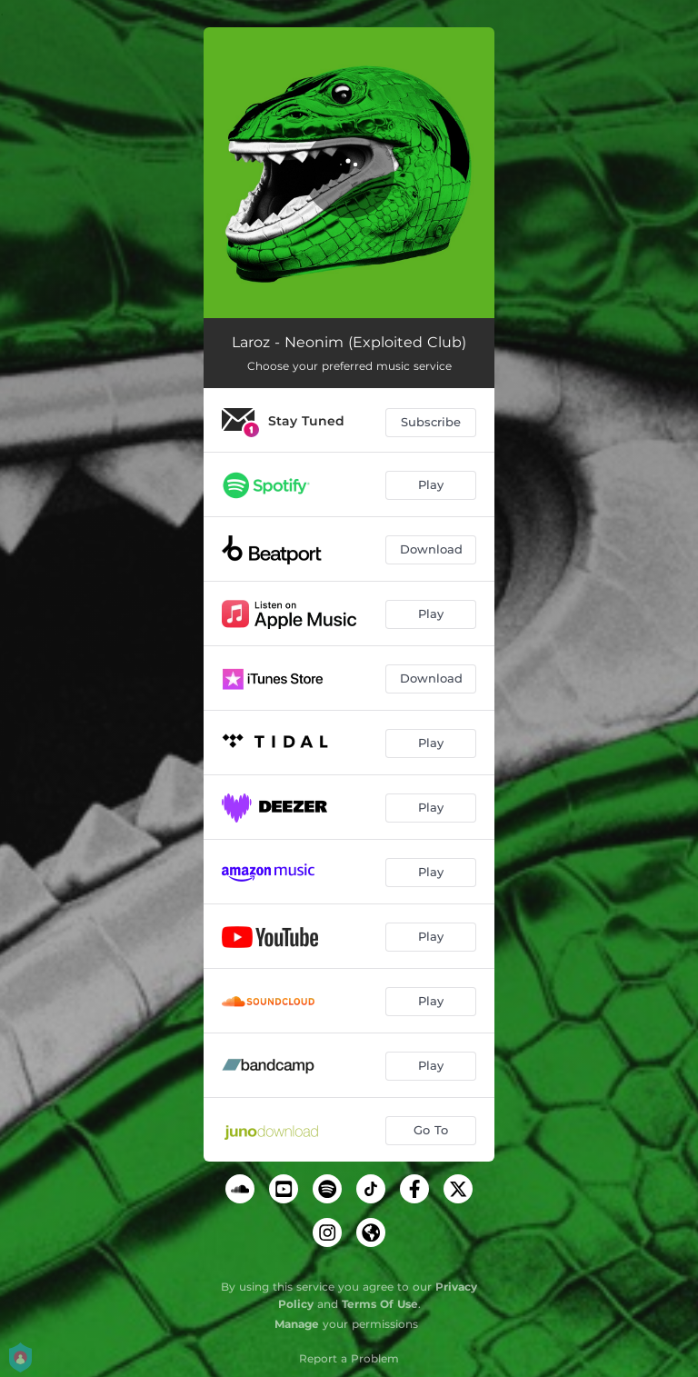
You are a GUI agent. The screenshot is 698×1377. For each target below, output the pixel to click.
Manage (296, 1324)
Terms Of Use (380, 1304)
